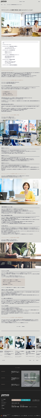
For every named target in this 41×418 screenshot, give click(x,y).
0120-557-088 (15, 406)
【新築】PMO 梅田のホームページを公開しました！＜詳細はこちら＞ (15, 385)
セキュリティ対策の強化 (8, 63)
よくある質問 (2, 408)
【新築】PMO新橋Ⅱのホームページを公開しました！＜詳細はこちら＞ (15, 372)
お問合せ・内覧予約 (36, 415)
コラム (4, 4)
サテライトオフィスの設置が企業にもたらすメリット (11, 54)
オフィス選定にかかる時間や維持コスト (10, 62)
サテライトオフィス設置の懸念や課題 (9, 59)
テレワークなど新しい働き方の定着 (9, 47)
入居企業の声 (2, 405)
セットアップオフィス (3, 402)
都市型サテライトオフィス (8, 51)
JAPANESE (20, 1)
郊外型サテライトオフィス (8, 52)
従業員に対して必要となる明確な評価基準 (10, 61)
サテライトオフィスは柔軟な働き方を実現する (10, 46)
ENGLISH (24, 1)
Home (1, 4)
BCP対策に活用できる (7, 57)
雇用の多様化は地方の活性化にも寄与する (10, 48)
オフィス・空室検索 (3, 399)
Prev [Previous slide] (30, 360)
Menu (39, 1)
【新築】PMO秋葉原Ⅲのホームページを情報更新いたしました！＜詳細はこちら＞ (15, 379)
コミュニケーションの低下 (8, 60)
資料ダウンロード (27, 415)
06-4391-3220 (24, 406)
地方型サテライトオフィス (8, 53)
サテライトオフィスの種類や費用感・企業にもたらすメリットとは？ (14, 4)
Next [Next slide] (37, 360)
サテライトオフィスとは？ (7, 44)
